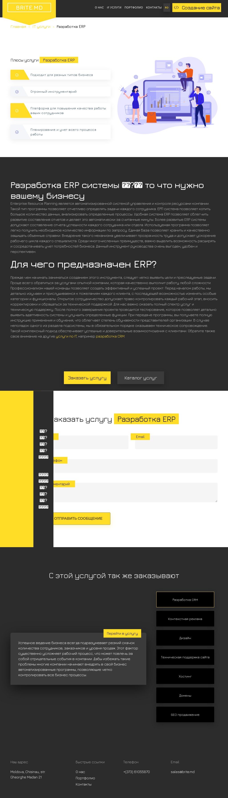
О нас (99, 7)
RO (167, 7)
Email (140, 437)
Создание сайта (197, 7)
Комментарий (58, 484)
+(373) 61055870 (136, 772)
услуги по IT (66, 336)
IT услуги (114, 7)
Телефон (54, 460)
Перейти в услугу (122, 633)
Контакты (154, 7)
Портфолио (134, 7)
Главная (18, 26)
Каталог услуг (140, 378)
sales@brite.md (183, 772)
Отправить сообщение (78, 518)
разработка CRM (110, 336)
